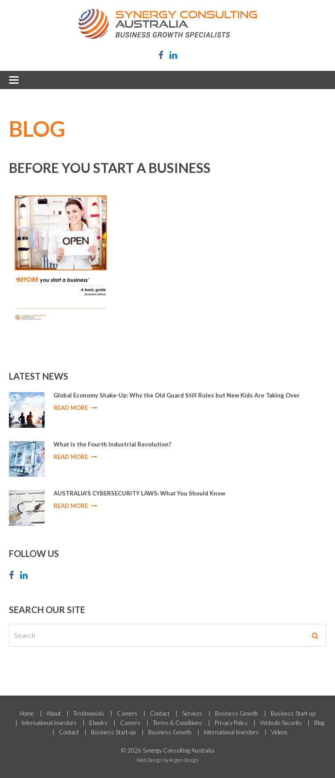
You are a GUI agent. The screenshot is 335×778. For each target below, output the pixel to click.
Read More (75, 407)
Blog (319, 722)
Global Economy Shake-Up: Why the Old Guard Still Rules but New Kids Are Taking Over (177, 395)
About (53, 713)
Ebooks (98, 722)
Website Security (281, 722)
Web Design (149, 760)
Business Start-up (293, 713)
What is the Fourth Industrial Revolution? (112, 444)
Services (192, 713)
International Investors (49, 722)
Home (27, 713)
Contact (160, 713)
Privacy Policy (231, 722)
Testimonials (88, 713)
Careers (127, 713)
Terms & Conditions (177, 722)
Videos (279, 732)
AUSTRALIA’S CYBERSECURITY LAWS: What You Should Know (139, 493)
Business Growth (236, 713)
